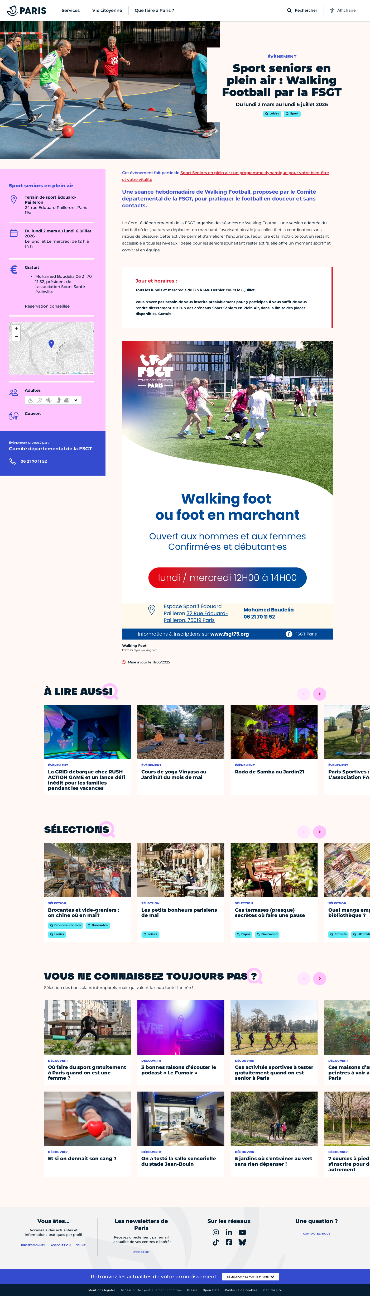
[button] (51, 344)
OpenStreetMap (75, 373)
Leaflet (51, 373)
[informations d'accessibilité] (53, 400)
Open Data (211, 1290)
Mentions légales (102, 1290)
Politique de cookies (241, 1290)
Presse (192, 1290)
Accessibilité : (151, 1290)
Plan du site (272, 1290)
